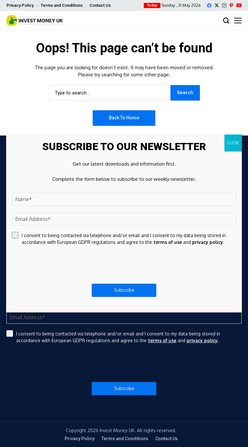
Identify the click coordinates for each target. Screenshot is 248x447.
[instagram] (224, 5)
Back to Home (124, 117)
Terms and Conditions (62, 5)
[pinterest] (231, 5)
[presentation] (124, 363)
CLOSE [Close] (233, 142)
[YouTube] (239, 5)
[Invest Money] (34, 20)
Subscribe (124, 388)
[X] (217, 5)
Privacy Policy (20, 5)
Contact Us (100, 5)
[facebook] (209, 5)
